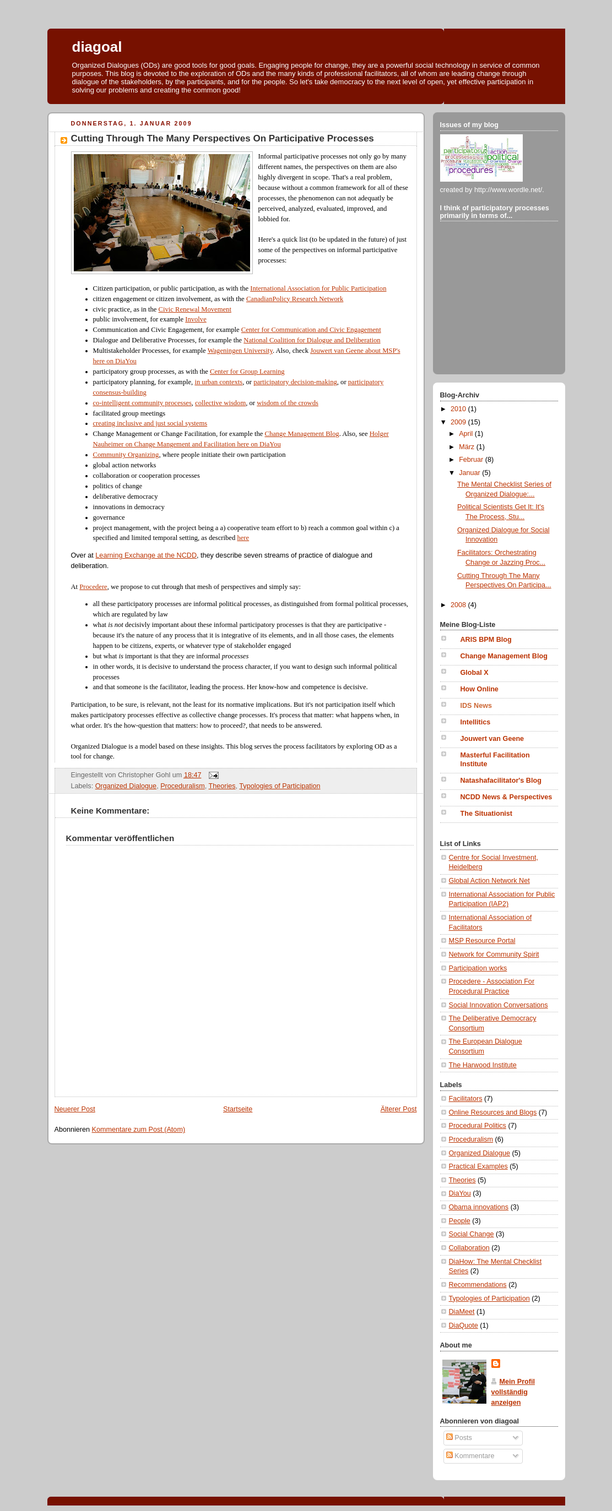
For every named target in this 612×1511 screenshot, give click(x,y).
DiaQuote (463, 1325)
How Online (480, 689)
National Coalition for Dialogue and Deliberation (311, 340)
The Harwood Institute (483, 1065)
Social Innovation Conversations (498, 1005)
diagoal (97, 47)
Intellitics (476, 722)
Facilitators (466, 1099)
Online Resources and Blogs (493, 1112)
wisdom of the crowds (287, 403)
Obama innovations (479, 1207)
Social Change (471, 1234)
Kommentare (470, 1456)
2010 (459, 409)
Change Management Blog (301, 434)
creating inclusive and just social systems (150, 423)
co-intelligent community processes (142, 403)
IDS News (476, 706)
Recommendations (478, 1285)
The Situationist (487, 813)
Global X (475, 673)
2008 (459, 605)
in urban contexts (218, 382)
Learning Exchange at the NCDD (146, 555)
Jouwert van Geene (492, 739)
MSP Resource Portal (482, 941)
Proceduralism (182, 786)
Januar (470, 473)
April (467, 434)
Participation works (478, 968)
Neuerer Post (75, 1109)
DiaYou (460, 1193)
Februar (472, 459)
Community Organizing (126, 455)
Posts (459, 1438)
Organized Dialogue (125, 786)
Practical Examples (478, 1166)
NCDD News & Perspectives (507, 797)
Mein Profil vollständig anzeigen (513, 1392)
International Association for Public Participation (318, 288)
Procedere (93, 587)
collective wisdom (220, 403)
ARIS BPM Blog (486, 639)
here (243, 538)
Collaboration (469, 1248)
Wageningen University (240, 350)
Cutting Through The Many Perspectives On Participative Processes (222, 138)
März (467, 447)
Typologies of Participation (279, 786)
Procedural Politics (477, 1126)
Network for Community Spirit (494, 954)
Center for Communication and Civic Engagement (311, 330)
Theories (222, 786)
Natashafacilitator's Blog (501, 780)
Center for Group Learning (247, 371)
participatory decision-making (295, 382)
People (459, 1221)
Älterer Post (399, 1109)
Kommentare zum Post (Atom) (139, 1129)
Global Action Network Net (489, 881)
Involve (196, 319)
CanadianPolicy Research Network (294, 299)
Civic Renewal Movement (195, 309)
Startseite (237, 1109)
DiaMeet (462, 1312)
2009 (459, 422)
